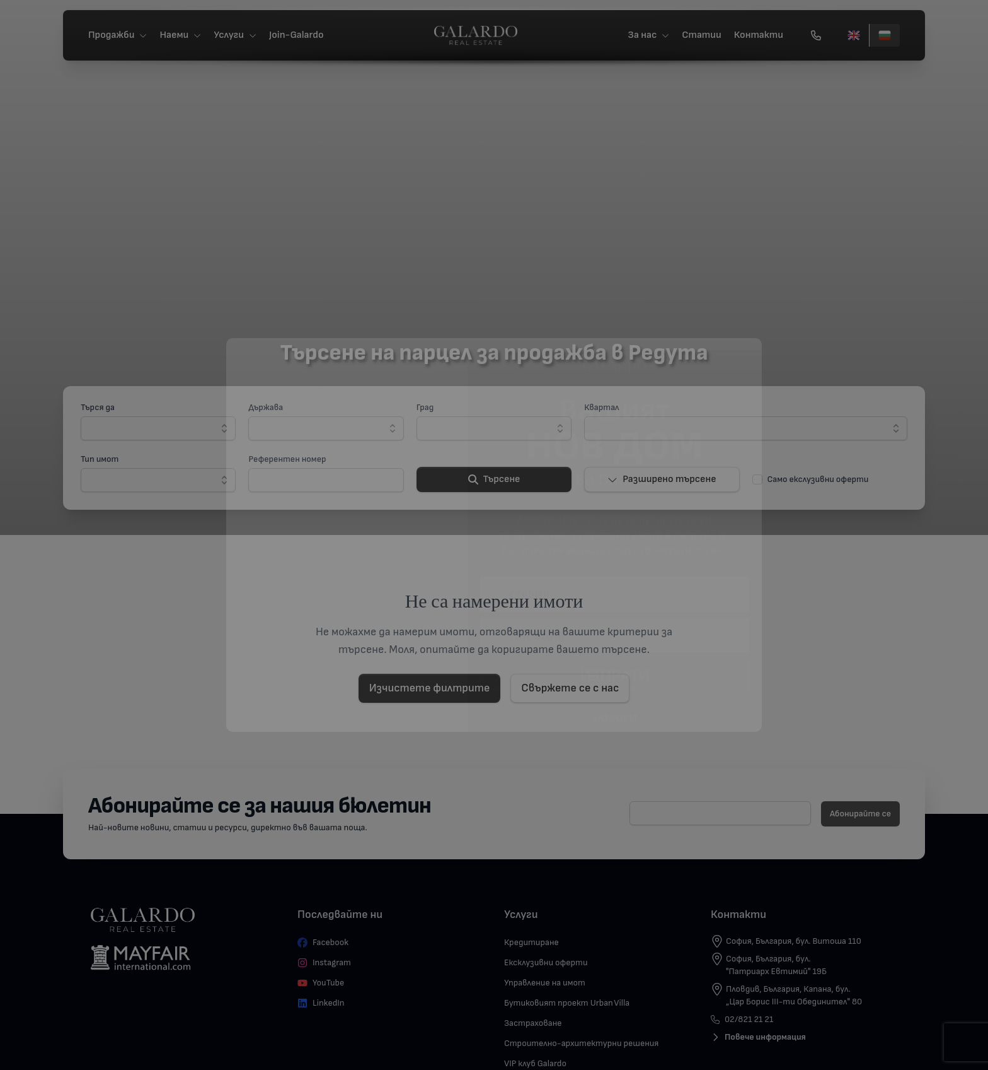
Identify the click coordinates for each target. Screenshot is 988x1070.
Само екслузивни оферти (818, 479)
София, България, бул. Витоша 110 (793, 941)
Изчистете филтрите (429, 688)
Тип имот (99, 459)
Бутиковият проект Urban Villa (566, 1002)
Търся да (98, 407)
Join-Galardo (296, 35)
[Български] (884, 35)
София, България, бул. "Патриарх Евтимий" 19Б (776, 965)
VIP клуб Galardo (535, 1063)
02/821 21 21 (742, 1019)
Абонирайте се (860, 813)
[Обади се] (816, 35)
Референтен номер (287, 459)
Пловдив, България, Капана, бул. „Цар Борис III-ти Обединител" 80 (794, 995)
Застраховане (533, 1023)
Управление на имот (544, 982)
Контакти (758, 35)
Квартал (601, 407)
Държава (265, 407)
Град (425, 407)
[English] (854, 35)
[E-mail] (720, 813)
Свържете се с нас (570, 688)
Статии (701, 35)
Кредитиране (531, 942)
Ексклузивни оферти (546, 962)
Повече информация (758, 1037)
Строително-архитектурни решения (581, 1043)
